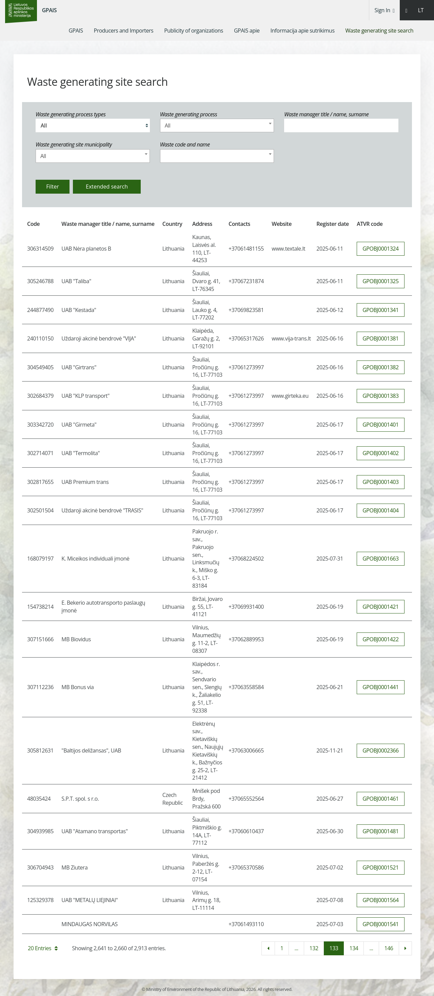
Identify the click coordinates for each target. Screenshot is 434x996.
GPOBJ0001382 (380, 367)
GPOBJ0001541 (380, 924)
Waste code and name (185, 144)
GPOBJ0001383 (380, 395)
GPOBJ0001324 (380, 248)
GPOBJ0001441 (380, 687)
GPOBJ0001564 (380, 900)
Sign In (385, 10)
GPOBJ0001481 (380, 831)
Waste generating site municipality (74, 144)
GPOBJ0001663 (380, 558)
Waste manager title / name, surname (326, 114)
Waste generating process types (70, 114)
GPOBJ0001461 (380, 798)
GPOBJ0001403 (380, 482)
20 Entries (43, 948)
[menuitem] (75, 30)
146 (388, 948)
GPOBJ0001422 (380, 639)
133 (334, 948)
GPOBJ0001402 (380, 453)
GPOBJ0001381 (380, 338)
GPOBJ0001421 (380, 606)
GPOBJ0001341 (380, 310)
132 (314, 948)
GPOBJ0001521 (380, 867)
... (296, 948)
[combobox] (217, 125)
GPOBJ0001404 (380, 510)
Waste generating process (188, 114)
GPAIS (49, 10)
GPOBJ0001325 (380, 281)
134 (353, 948)
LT (420, 10)
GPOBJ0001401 (380, 424)
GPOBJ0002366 (380, 750)
